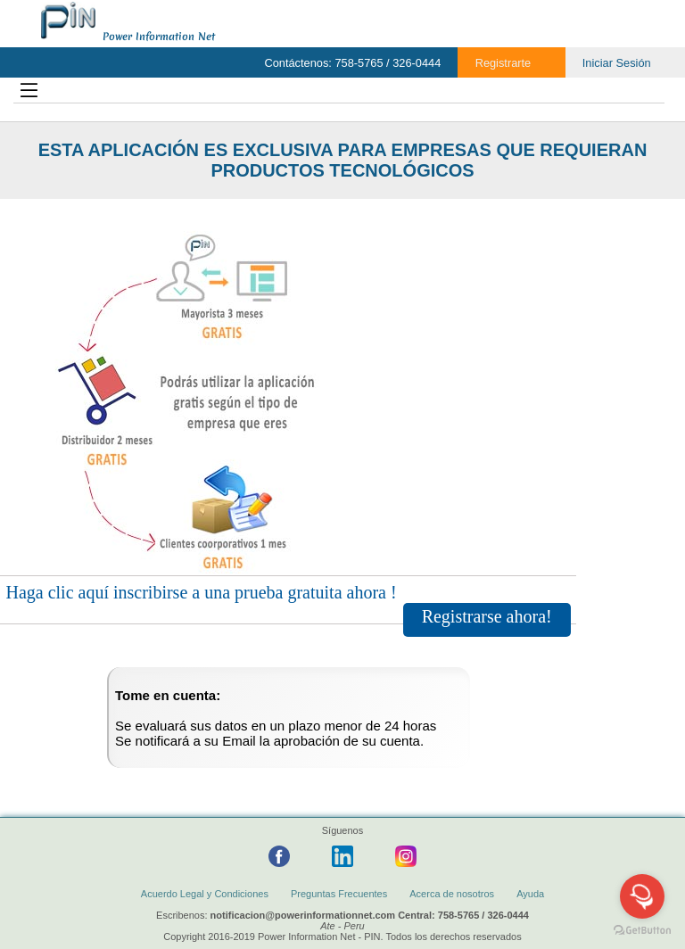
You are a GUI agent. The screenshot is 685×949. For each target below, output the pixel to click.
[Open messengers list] (642, 896)
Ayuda (530, 893)
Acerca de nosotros (451, 893)
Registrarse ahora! (487, 616)
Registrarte (503, 63)
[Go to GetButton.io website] (642, 931)
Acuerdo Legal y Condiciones (204, 893)
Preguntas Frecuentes (339, 893)
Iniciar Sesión (616, 63)
